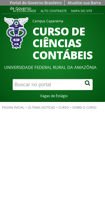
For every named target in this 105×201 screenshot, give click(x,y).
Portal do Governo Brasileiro (36, 2)
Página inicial (13, 107)
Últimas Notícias (41, 107)
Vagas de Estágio (54, 96)
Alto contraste (54, 11)
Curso (64, 107)
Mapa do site (81, 11)
